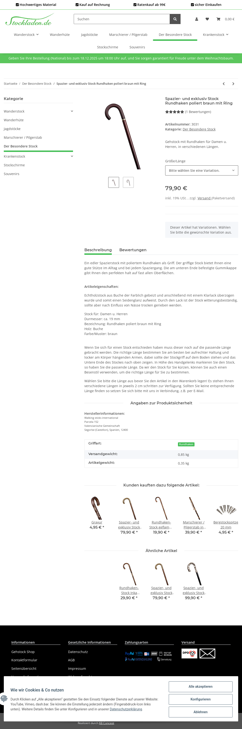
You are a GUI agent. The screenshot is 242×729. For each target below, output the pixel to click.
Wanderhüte (14, 120)
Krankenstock (14, 156)
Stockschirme (14, 165)
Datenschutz (78, 651)
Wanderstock (14, 111)
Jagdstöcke (12, 128)
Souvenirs (11, 174)
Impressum (77, 668)
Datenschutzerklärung (134, 710)
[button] (196, 19)
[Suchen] (122, 19)
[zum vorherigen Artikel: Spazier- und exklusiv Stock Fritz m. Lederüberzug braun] (224, 84)
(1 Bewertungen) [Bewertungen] (188, 111)
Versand (205, 198)
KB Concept (106, 723)
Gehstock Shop (23, 651)
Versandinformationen (29, 677)
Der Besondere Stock (199, 129)
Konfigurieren (199, 700)
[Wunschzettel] (207, 19)
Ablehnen (199, 712)
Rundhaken (186, 444)
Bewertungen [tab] (133, 250)
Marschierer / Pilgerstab (23, 137)
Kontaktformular (24, 660)
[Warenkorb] (225, 19)
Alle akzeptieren (199, 688)
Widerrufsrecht (80, 677)
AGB (71, 660)
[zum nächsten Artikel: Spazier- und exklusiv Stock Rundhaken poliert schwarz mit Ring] (233, 84)
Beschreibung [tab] (98, 250)
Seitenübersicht (23, 668)
